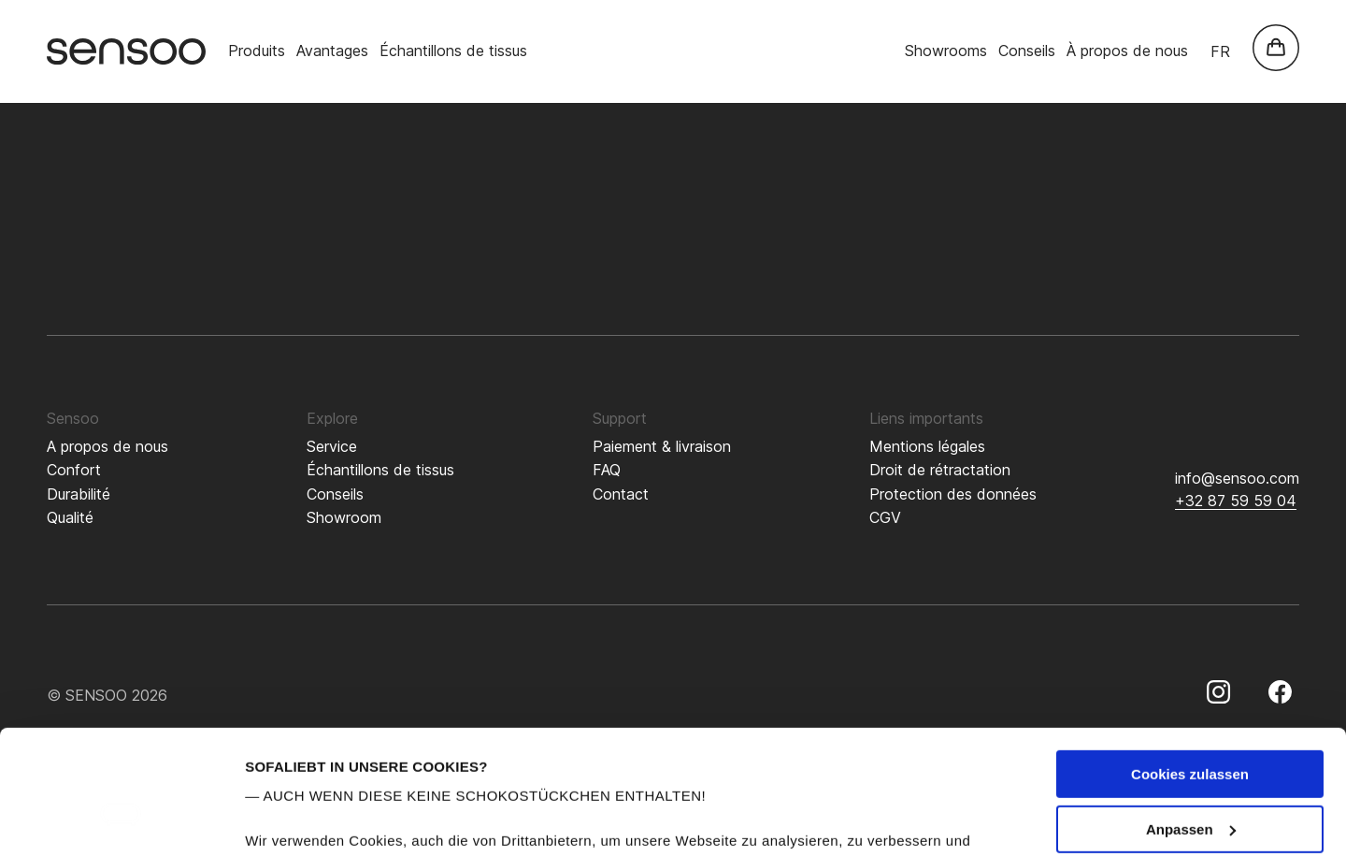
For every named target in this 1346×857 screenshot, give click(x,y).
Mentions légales (927, 446)
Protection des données (953, 494)
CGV (885, 517)
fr (1220, 51)
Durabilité (78, 494)
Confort (74, 469)
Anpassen (1191, 712)
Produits (256, 50)
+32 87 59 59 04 (1235, 500)
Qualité (70, 517)
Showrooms (946, 50)
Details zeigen (292, 820)
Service (332, 446)
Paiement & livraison (662, 446)
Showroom (344, 517)
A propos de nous (107, 446)
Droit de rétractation (939, 469)
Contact (621, 494)
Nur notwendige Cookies (1190, 767)
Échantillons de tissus (453, 50)
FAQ (607, 469)
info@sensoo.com (1237, 478)
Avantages (332, 50)
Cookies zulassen (1190, 657)
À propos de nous (1127, 50)
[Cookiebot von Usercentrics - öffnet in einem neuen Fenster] (121, 820)
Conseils (1026, 50)
